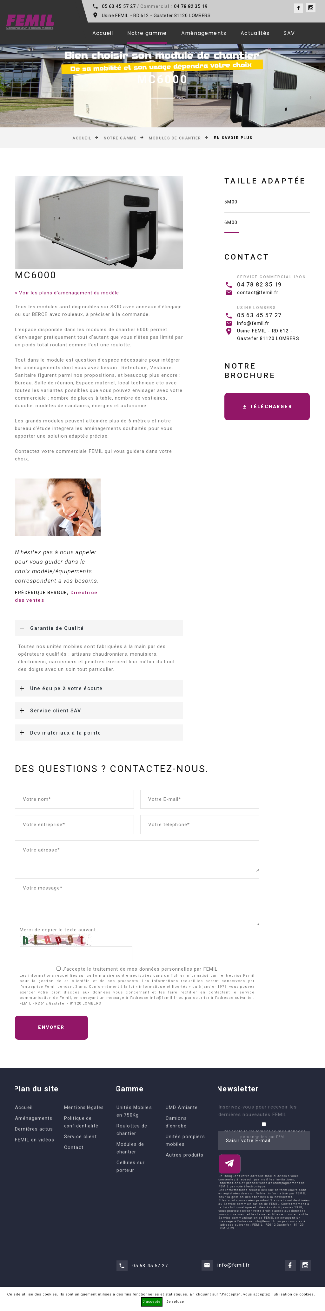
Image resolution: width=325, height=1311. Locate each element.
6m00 (231, 222)
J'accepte (152, 1301)
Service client (80, 1148)
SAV (289, 33)
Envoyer (51, 1027)
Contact (73, 1159)
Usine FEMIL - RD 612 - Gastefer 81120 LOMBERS (156, 15)
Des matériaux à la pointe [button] (58, 732)
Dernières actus (34, 1141)
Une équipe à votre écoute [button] (59, 688)
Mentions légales (84, 1119)
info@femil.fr (253, 323)
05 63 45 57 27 (119, 6)
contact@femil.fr (257, 292)
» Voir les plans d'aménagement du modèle (67, 293)
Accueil (102, 33)
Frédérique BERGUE (41, 592)
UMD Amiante (182, 1119)
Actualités (255, 33)
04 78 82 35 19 (191, 6)
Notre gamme (147, 33)
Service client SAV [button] (48, 710)
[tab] (99, 628)
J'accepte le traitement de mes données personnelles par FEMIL (140, 969)
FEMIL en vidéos (34, 1151)
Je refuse (175, 1301)
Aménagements (203, 33)
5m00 (231, 201)
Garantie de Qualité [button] (49, 628)
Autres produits (184, 1167)
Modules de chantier (175, 138)
